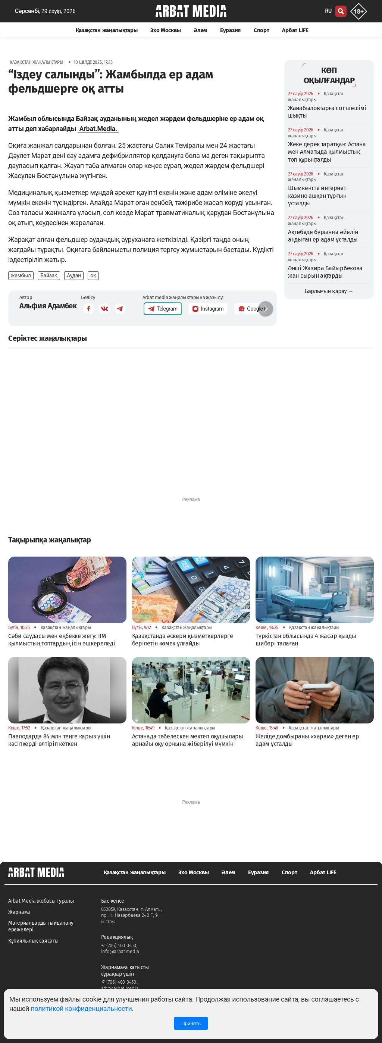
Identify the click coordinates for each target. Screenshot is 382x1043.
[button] (265, 308)
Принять (191, 1023)
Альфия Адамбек (48, 305)
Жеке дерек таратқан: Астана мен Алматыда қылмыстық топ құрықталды (327, 152)
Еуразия (230, 30)
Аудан (74, 275)
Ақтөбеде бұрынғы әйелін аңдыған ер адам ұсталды (323, 235)
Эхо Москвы (165, 30)
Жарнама (19, 912)
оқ (93, 275)
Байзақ (48, 275)
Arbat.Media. (98, 129)
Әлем (200, 30)
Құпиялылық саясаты (33, 941)
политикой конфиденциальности (81, 1008)
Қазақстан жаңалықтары (107, 30)
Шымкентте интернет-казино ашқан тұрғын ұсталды (318, 195)
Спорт (261, 30)
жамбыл (21, 275)
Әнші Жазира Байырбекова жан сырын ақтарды (325, 272)
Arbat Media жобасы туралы (41, 901)
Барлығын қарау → (328, 291)
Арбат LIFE (295, 30)
